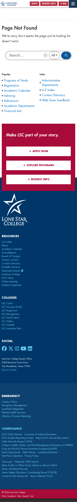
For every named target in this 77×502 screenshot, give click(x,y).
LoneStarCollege (12, 409)
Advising (9, 95)
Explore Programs (38, 165)
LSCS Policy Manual (12, 434)
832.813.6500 (9, 370)
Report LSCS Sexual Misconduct (52, 438)
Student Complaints (11, 285)
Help (19, 496)
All (53, 55)
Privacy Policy (32, 456)
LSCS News (8, 278)
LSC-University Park (11, 328)
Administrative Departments (51, 83)
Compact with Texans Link (15, 476)
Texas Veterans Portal (41, 476)
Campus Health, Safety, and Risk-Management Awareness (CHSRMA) (37, 445)
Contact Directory (53, 95)
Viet (31, 496)
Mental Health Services (14, 412)
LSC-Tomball (8, 325)
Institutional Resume (47, 452)
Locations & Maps (11, 274)
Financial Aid (12, 111)
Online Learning (10, 281)
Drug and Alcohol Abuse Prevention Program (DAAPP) (29, 449)
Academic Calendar (17, 90)
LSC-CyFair (7, 303)
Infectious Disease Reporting (16, 416)
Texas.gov (7, 462)
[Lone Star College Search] (23, 55)
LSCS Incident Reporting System (18, 438)
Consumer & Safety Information (40, 434)
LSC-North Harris (10, 318)
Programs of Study (16, 80)
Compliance (12, 428)
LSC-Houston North (12, 307)
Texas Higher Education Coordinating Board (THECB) (29, 472)
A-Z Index (48, 90)
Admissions (11, 100)
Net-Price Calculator (12, 456)
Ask (63, 3)
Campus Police (9, 402)
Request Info (49, 3)
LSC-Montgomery (11, 314)
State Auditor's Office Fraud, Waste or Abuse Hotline (29, 465)
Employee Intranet (11, 271)
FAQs (4, 496)
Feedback (11, 496)
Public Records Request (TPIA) (17, 441)
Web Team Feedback (56, 100)
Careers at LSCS (10, 260)
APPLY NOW (38, 151)
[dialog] (68, 493)
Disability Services (11, 267)
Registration (11, 85)
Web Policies (29, 452)
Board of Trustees (11, 256)
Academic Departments (19, 106)
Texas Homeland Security (15, 469)
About (5, 245)
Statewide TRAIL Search (27, 462)
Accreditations (9, 253)
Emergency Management (14, 405)
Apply (34, 3)
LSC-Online (7, 321)
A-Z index (7, 242)
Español (25, 496)
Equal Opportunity (11, 452)
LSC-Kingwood (9, 310)
